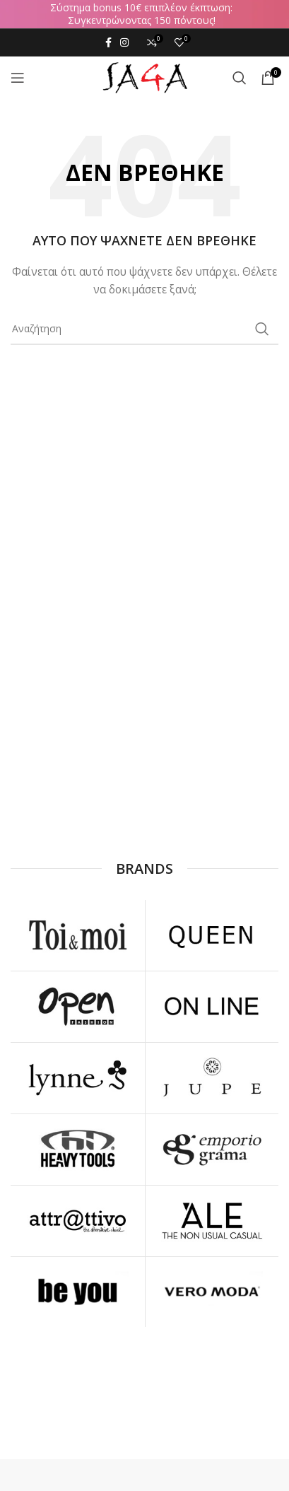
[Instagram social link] (124, 42)
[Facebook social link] (108, 42)
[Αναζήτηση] (239, 78)
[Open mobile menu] (18, 78)
